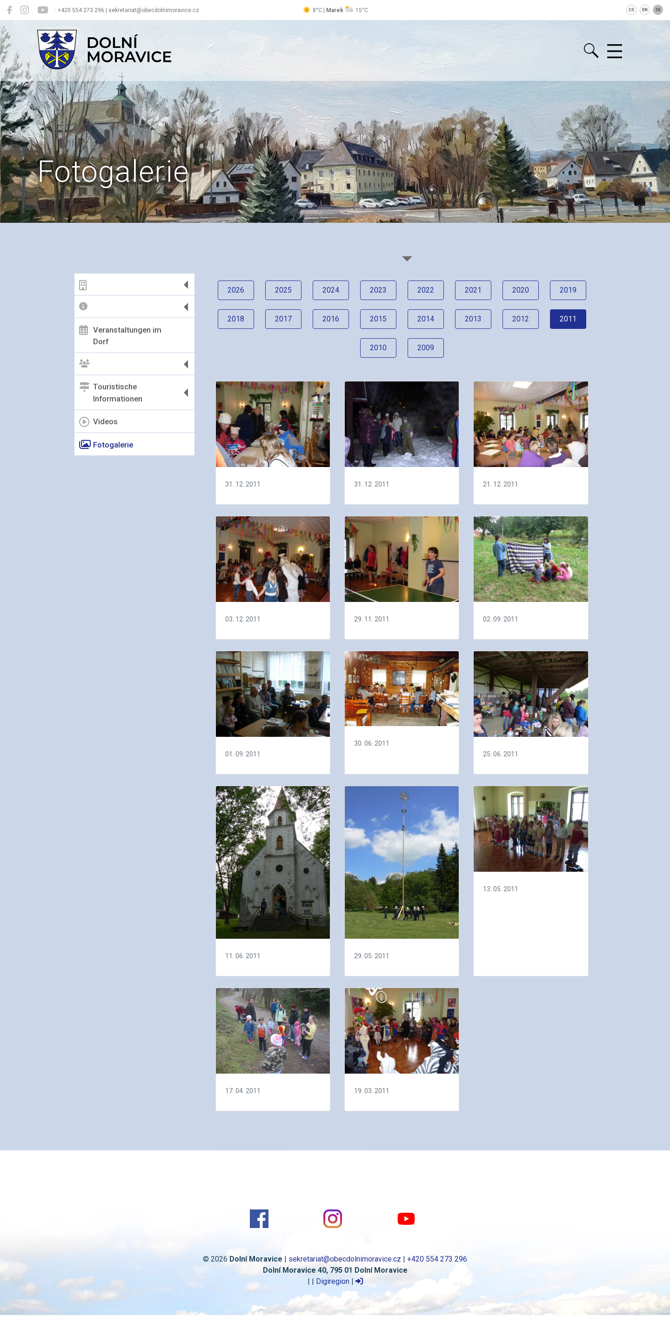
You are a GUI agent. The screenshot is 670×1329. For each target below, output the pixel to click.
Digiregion (332, 1281)
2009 (425, 347)
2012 (520, 318)
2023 (378, 290)
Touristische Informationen (110, 392)
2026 (236, 290)
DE (658, 9)
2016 (330, 318)
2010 (378, 347)
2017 (283, 318)
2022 (425, 290)
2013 (473, 318)
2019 (568, 290)
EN (645, 9)
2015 (378, 318)
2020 (520, 290)
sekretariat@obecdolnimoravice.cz (344, 1259)
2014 (425, 318)
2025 (283, 290)
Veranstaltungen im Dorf (120, 335)
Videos (98, 422)
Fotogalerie (106, 445)
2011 (568, 318)
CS (631, 9)
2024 (330, 290)
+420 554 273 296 (437, 1259)
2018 (236, 318)
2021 (473, 290)
